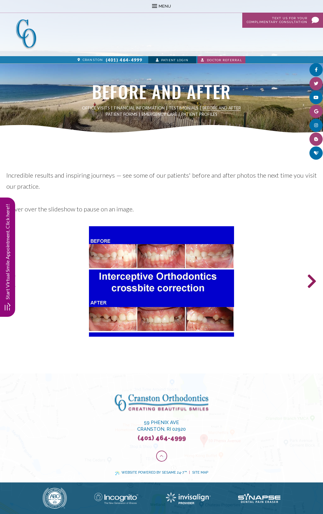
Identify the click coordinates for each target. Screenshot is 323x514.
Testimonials (183, 107)
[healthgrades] (316, 153)
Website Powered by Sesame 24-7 (151, 472)
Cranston (90, 60)
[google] (316, 111)
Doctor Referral (221, 60)
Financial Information (139, 107)
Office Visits (96, 107)
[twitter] (316, 83)
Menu (161, 6)
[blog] (316, 139)
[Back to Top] (161, 456)
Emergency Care (159, 114)
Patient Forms (122, 114)
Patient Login (172, 60)
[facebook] (316, 69)
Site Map (200, 472)
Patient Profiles (199, 114)
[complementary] (277, 479)
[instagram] (316, 125)
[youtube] (316, 97)
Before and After (222, 107)
